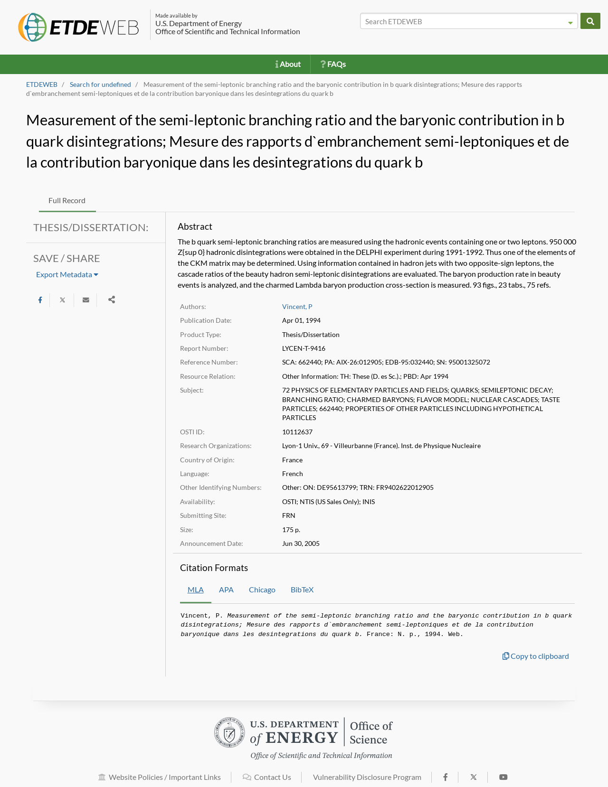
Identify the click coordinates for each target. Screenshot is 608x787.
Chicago (262, 589)
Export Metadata (67, 274)
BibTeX (302, 589)
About (288, 63)
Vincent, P (297, 306)
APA (226, 589)
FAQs (333, 63)
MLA (196, 589)
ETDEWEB (41, 84)
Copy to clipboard (536, 655)
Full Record (67, 200)
